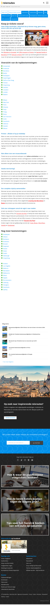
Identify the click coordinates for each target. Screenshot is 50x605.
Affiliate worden (19, 16)
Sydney (5, 290)
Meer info (8, 6)
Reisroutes (8, 3)
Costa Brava (33, 224)
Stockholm (6, 122)
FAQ (11, 16)
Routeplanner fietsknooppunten (11, 19)
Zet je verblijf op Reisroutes (33, 566)
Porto (4, 105)
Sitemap (3, 597)
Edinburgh (6, 256)
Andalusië (6, 69)
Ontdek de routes (10, 418)
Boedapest (6, 76)
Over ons (29, 16)
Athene (5, 237)
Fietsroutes (4, 583)
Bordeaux (6, 240)
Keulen (5, 249)
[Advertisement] (25, 306)
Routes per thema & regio (8, 587)
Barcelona (6, 71)
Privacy (30, 595)
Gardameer (11, 226)
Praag (5, 112)
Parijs (4, 110)
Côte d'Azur (41, 224)
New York (6, 103)
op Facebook (10, 539)
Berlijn (5, 74)
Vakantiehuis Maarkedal (7, 590)
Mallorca (5, 269)
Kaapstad (6, 247)
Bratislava (6, 242)
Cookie (34, 595)
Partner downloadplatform (33, 568)
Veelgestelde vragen (6, 566)
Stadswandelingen (6, 578)
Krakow (5, 264)
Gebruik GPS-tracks (40, 16)
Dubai (5, 251)
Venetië (5, 127)
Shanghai (6, 285)
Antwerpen (6, 235)
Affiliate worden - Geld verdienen (35, 571)
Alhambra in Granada (9, 53)
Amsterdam (6, 67)
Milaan (5, 101)
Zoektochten (38, 12)
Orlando (5, 108)
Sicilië (5, 119)
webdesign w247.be (44, 601)
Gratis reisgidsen (5, 559)
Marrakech (6, 271)
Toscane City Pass (21, 214)
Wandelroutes (5, 585)
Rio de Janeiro (7, 281)
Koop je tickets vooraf (17, 12)
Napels (5, 278)
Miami (5, 276)
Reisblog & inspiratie (7, 568)
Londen (5, 93)
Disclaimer (39, 595)
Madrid (5, 95)
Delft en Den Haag (8, 81)
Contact (7, 597)
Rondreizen (4, 580)
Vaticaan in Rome (17, 55)
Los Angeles (6, 266)
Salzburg (5, 283)
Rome (5, 115)
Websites (5, 16)
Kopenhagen (7, 78)
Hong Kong (6, 86)
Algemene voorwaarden (22, 595)
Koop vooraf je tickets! (7, 564)
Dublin (5, 254)
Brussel (5, 244)
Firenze (5, 83)
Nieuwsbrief (38, 19)
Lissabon (5, 90)
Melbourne (6, 274)
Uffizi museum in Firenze (26, 53)
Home (4, 6)
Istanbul (5, 88)
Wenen (5, 129)
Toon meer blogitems (8, 362)
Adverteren (29, 12)
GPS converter (28, 19)
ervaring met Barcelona (35, 201)
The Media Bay (5, 595)
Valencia (5, 124)
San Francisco (7, 117)
